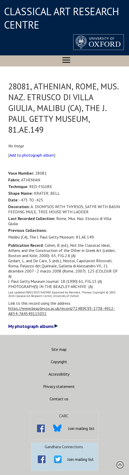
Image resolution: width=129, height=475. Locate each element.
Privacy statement (59, 386)
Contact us (59, 398)
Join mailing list (81, 428)
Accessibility (59, 374)
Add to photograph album (32, 155)
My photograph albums (33, 326)
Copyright (59, 361)
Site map (59, 349)
